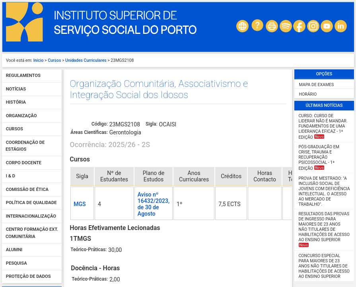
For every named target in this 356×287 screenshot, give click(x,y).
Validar (31, 172)
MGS (80, 36)
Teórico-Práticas (85, 153)
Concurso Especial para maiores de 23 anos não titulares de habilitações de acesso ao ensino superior (324, 98)
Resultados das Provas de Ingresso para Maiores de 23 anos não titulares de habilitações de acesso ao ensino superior (324, 61)
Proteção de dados (28, 108)
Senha (13, 154)
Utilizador (17, 137)
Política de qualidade (31, 34)
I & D (10, 8)
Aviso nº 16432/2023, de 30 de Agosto (153, 36)
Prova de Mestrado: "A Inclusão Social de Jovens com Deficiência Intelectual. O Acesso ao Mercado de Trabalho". (324, 23)
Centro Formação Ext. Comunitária (32, 65)
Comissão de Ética (27, 21)
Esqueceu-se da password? (32, 181)
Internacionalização (31, 48)
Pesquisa (16, 95)
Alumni (14, 82)
